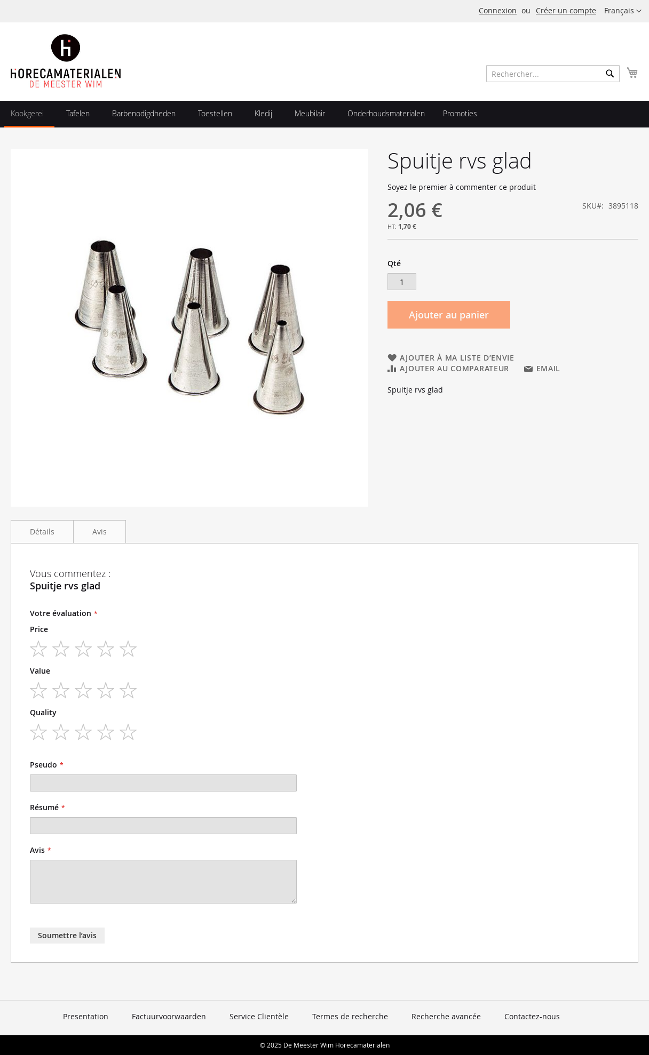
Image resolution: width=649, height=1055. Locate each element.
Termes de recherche (350, 1016)
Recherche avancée (446, 1016)
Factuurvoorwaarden (169, 1016)
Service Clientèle (259, 1016)
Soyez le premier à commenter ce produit (461, 187)
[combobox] (553, 73)
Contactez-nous (532, 1016)
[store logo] (66, 60)
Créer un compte (566, 10)
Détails (42, 531)
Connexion (498, 10)
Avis (99, 531)
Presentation (85, 1016)
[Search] (610, 73)
